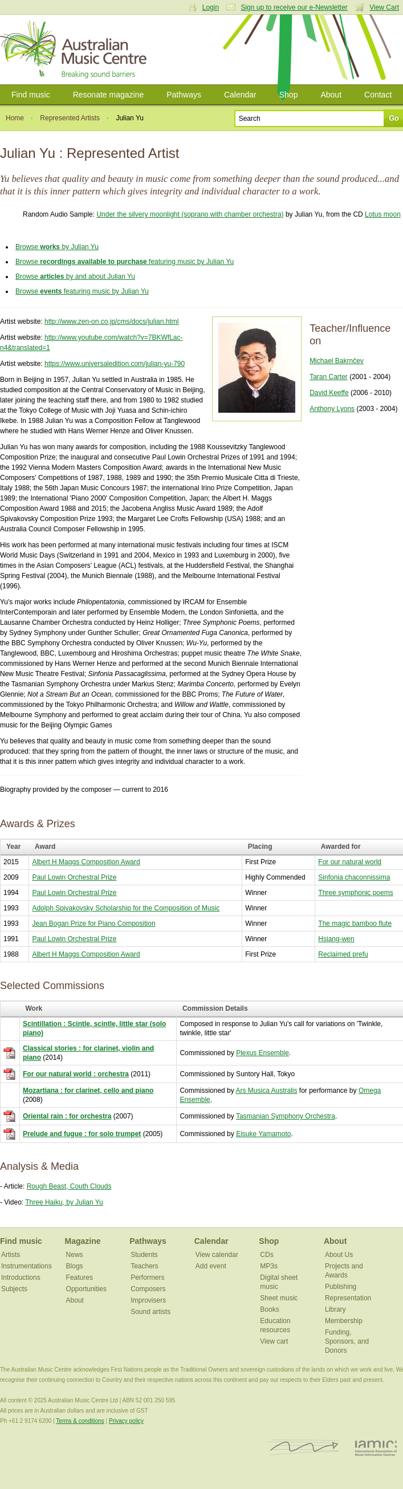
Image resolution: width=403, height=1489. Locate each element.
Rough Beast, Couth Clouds (69, 1186)
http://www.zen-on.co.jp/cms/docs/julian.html (111, 322)
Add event (211, 1266)
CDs (266, 1255)
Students (144, 1255)
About (330, 94)
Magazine (83, 1241)
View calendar (217, 1255)
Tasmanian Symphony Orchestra (285, 1116)
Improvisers (148, 1300)
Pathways (183, 94)
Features (79, 1277)
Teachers (144, 1266)
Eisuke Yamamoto (263, 1134)
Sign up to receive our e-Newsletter (294, 7)
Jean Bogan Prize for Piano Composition (93, 923)
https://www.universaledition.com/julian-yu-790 (114, 364)
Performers (147, 1277)
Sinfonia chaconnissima (354, 877)
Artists (10, 1255)
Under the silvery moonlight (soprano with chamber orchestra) (189, 214)
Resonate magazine (108, 94)
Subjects (14, 1289)
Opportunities (86, 1289)
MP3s (269, 1266)
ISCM (304, 1448)
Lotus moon (383, 214)
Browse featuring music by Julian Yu (124, 262)
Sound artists (150, 1312)
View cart (274, 1341)
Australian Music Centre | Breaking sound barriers (75, 50)
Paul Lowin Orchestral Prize (74, 877)
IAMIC (376, 1448)
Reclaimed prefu (343, 954)
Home (15, 118)
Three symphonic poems (355, 893)
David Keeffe (329, 393)
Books (269, 1309)
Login (210, 7)
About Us (339, 1255)
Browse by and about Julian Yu (75, 276)
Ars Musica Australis (266, 1091)
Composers (148, 1289)
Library (335, 1309)
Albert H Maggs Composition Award (86, 862)
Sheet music (279, 1298)
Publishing (340, 1287)
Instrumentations (26, 1266)
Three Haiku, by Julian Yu (64, 1202)
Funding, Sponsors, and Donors (347, 1341)
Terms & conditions (80, 1421)
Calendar (240, 94)
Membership (344, 1321)
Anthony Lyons (332, 409)
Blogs (74, 1266)
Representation (348, 1298)
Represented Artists (70, 118)
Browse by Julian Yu (57, 247)
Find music (30, 94)
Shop (288, 94)
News (74, 1255)
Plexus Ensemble (262, 1053)
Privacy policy (126, 1421)
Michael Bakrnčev (337, 361)
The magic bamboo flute (355, 923)
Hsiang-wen (336, 939)
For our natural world (349, 862)
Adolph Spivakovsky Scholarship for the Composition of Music (125, 908)
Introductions (20, 1277)
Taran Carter (329, 377)
